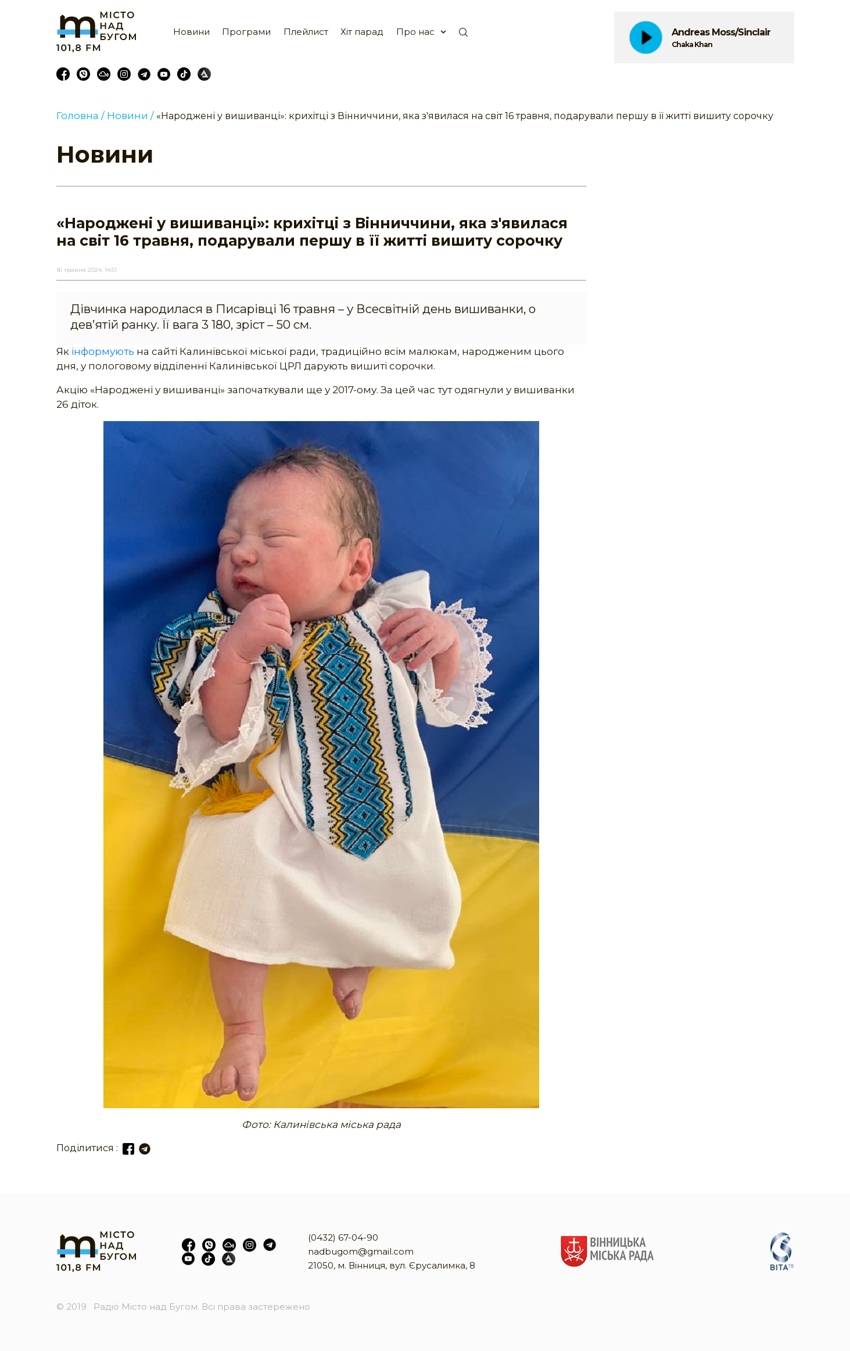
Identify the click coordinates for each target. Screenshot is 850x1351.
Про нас (415, 31)
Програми (246, 31)
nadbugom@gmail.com (361, 1251)
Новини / (130, 115)
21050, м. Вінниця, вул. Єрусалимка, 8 (391, 1265)
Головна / (80, 115)
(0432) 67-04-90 (343, 1237)
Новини (191, 31)
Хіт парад (361, 31)
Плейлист (306, 31)
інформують (102, 351)
